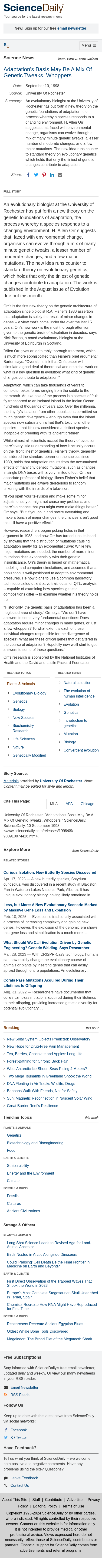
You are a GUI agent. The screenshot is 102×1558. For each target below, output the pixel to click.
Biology (19, 709)
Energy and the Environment (30, 1173)
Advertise (75, 1500)
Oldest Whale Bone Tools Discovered (37, 1331)
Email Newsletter (24, 1387)
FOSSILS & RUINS (15, 1188)
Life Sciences (24, 739)
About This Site (14, 1500)
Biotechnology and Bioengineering (35, 1143)
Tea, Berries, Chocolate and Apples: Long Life (44, 1054)
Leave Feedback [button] (24, 1478)
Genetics (20, 701)
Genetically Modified (29, 755)
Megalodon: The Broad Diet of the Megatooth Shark (49, 1339)
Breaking (11, 1028)
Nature (18, 747)
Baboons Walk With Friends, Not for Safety (42, 1091)
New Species (23, 718)
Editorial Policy (45, 1506)
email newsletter (71, 28)
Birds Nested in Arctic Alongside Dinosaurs (42, 1255)
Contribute (53, 1500)
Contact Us (19, 1485)
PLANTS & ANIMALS (17, 1127)
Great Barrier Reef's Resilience (32, 1106)
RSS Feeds (20, 1395)
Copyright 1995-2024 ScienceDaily (34, 1513)
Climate (13, 1181)
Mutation (71, 734)
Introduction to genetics (75, 723)
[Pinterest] (44, 175)
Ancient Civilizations (23, 1211)
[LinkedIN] (52, 175)
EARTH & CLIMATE (16, 1158)
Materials (11, 781)
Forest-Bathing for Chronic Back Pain (37, 1061)
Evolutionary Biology (29, 693)
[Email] (60, 175)
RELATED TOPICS (19, 672)
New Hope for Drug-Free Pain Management (43, 1046)
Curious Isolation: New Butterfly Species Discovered (49, 872)
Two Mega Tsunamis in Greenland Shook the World (49, 1076)
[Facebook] (28, 175)
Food (11, 1150)
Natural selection (77, 683)
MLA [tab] (54, 804)
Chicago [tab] (87, 804)
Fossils (13, 1196)
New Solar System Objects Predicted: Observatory (48, 1039)
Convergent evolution (81, 750)
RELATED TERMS (70, 672)
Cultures (14, 1204)
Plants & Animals (21, 684)
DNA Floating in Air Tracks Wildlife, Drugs (41, 1084)
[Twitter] (36, 175)
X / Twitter (18, 1437)
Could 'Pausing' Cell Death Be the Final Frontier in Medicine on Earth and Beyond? (48, 1264)
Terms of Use (73, 1506)
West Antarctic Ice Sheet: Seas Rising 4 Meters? (47, 1069)
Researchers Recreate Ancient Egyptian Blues (45, 1324)
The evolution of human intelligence (79, 693)
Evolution (71, 704)
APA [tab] (69, 804)
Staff (36, 1500)
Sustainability (18, 1166)
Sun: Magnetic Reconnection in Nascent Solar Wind (49, 1098)
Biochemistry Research (23, 728)
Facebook (18, 1430)
